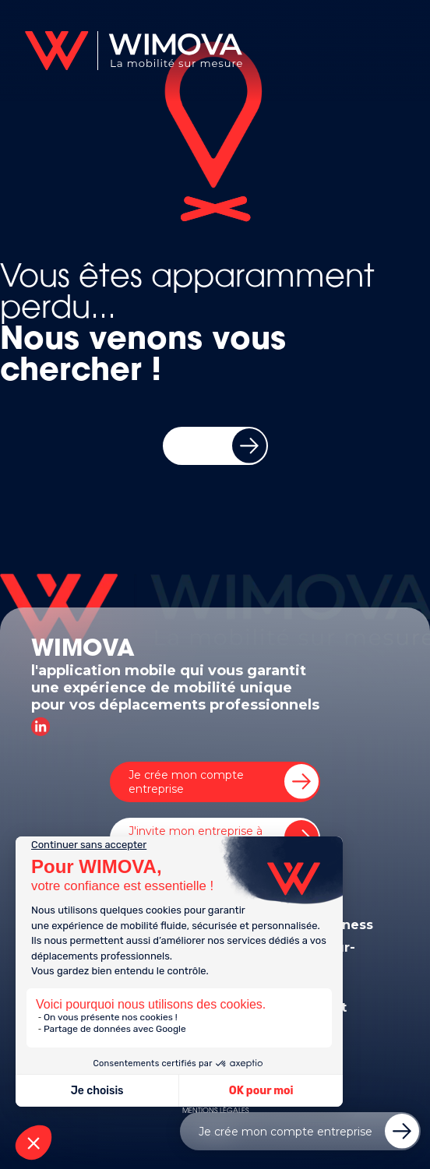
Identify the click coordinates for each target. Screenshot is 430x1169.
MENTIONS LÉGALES (215, 1110)
